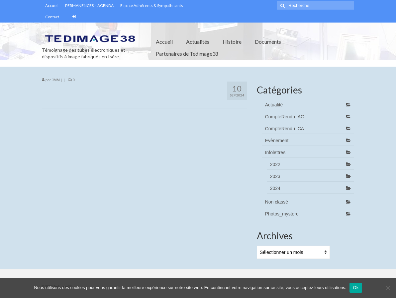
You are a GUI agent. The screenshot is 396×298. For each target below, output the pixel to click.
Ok (355, 287)
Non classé (276, 202)
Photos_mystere (282, 213)
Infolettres (275, 152)
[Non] (387, 287)
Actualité (274, 104)
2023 (275, 176)
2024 (275, 188)
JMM (56, 80)
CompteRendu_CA (284, 128)
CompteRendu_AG (284, 116)
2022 (275, 164)
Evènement (277, 140)
